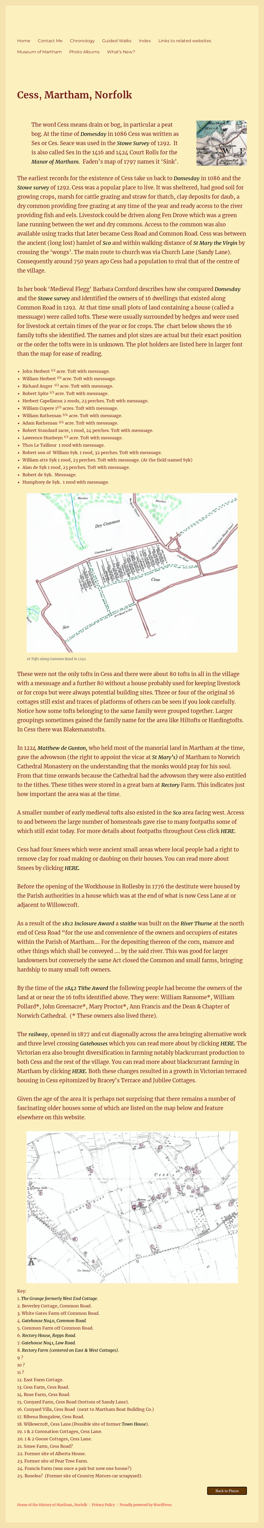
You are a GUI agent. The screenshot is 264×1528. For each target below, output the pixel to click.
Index (145, 40)
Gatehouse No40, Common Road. (54, 1320)
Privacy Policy (103, 1505)
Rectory (171, 785)
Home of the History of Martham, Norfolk (52, 1505)
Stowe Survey (133, 143)
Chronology (82, 40)
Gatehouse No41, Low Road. (49, 1342)
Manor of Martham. (55, 161)
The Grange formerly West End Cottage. (59, 1298)
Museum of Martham (39, 51)
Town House (134, 1424)
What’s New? (121, 51)
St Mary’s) (165, 757)
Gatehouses (94, 1043)
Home (23, 40)
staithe (128, 923)
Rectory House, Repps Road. (49, 1335)
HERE (227, 831)
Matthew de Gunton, (62, 748)
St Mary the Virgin (215, 243)
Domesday (93, 134)
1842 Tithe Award (86, 988)
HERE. (72, 868)
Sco (107, 243)
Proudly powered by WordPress (146, 1505)
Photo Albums (84, 51)
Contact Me (50, 40)
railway (38, 1034)
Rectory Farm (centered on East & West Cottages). (70, 1350)
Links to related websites (184, 40)
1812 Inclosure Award (89, 923)
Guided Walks (116, 40)
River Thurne (196, 923)
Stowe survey (33, 187)
